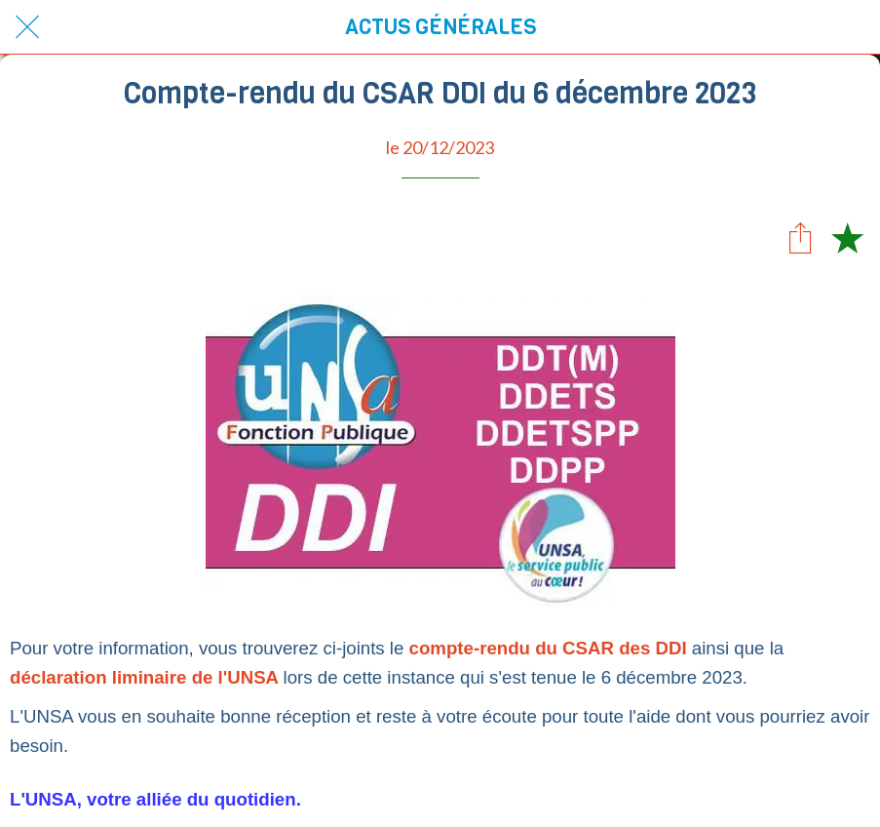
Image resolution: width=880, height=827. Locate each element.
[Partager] (800, 237)
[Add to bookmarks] (846, 237)
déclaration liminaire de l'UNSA (147, 677)
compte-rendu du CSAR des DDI (548, 648)
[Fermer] (27, 27)
